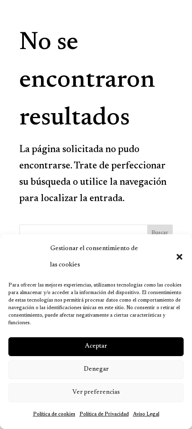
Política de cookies (54, 414)
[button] (179, 257)
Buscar (159, 233)
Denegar (96, 369)
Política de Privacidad (104, 414)
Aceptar (96, 346)
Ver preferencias (96, 392)
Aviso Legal (146, 414)
